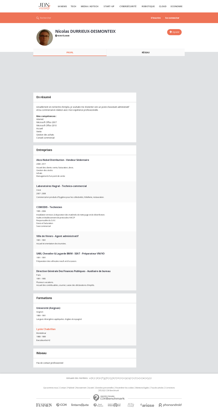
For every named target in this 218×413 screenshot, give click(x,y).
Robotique (148, 6)
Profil (69, 52)
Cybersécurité (127, 6)
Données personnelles (105, 388)
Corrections (170, 388)
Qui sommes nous (50, 388)
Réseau (145, 52)
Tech (73, 6)
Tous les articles (157, 388)
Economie (176, 6)
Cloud (163, 6)
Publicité (71, 388)
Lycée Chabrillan (45, 329)
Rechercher (45, 17)
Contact (63, 388)
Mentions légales (142, 388)
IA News (62, 6)
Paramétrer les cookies (125, 388)
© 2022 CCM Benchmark (109, 390)
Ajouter (176, 31)
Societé (91, 388)
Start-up (109, 6)
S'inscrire (156, 17)
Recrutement (81, 388)
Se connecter (172, 17)
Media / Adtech (89, 6)
